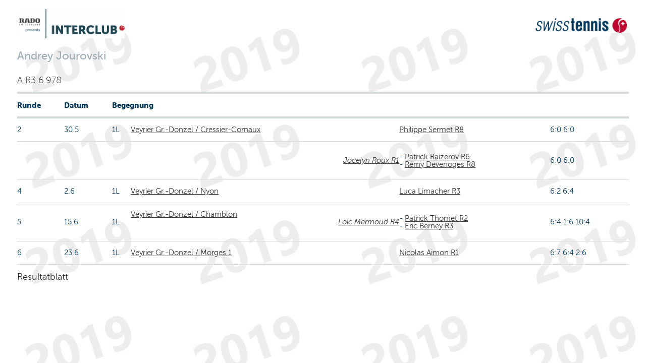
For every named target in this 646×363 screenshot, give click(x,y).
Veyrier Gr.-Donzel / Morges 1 (181, 253)
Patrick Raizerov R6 (437, 157)
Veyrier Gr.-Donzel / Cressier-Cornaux (195, 130)
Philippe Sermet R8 (431, 130)
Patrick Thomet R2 (436, 218)
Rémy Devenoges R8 (440, 164)
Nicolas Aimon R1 (429, 253)
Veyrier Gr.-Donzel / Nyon (175, 191)
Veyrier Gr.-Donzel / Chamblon (184, 214)
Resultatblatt (42, 277)
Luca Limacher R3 (429, 191)
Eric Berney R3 (429, 226)
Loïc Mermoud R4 (368, 222)
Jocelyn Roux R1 (371, 160)
